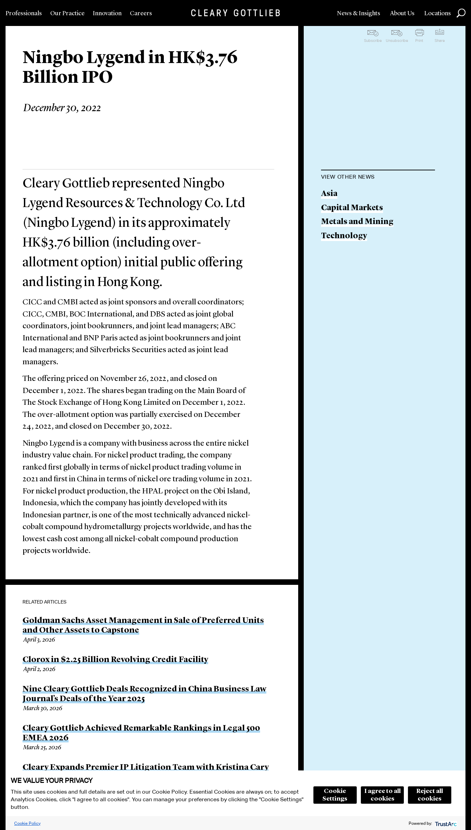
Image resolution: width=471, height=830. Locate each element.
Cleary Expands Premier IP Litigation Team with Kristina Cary (146, 768)
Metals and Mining (357, 222)
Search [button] (460, 13)
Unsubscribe (397, 40)
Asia (329, 194)
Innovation (107, 13)
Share (440, 40)
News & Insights (358, 13)
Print (419, 40)
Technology (344, 236)
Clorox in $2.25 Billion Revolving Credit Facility (115, 660)
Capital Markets (352, 208)
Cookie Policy (27, 823)
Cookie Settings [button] (334, 795)
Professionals (24, 13)
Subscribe (373, 40)
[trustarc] (445, 823)
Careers (141, 13)
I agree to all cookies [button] (382, 795)
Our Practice (67, 13)
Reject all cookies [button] (429, 795)
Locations (437, 13)
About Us (402, 13)
